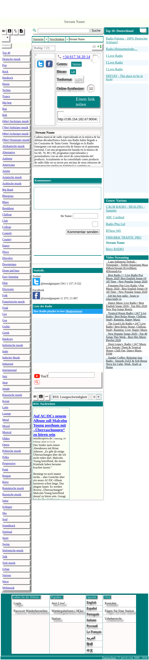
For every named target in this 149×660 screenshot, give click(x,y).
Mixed (6, 426)
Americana (8, 164)
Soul (4, 519)
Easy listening (10, 276)
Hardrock (7, 77)
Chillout (7, 214)
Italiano (91, 620)
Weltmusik (8, 587)
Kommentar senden (82, 232)
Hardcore (7, 338)
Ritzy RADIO (115, 249)
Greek (5, 332)
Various (6, 575)
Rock (5, 71)
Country (7, 239)
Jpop (5, 382)
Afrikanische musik (13, 146)
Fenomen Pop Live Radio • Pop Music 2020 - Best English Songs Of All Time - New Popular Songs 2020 (127, 288)
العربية (91, 638)
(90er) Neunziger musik (15, 139)
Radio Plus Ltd (115, 224)
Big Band (7, 189)
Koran (5, 401)
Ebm (5, 283)
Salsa (5, 500)
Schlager (7, 506)
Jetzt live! (58, 603)
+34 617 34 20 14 (76, 56)
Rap (4, 108)
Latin (5, 407)
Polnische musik (11, 450)
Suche (96, 30)
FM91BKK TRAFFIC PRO (123, 237)
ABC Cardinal (115, 217)
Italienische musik (12, 345)
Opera (5, 444)
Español (92, 608)
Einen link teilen (85, 101)
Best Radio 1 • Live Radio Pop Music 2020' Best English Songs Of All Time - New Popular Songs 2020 (126, 278)
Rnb (4, 115)
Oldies (6, 438)
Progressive (9, 463)
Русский (92, 626)
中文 (90, 650)
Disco (5, 251)
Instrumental (9, 370)
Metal (5, 419)
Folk (4, 295)
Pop (4, 65)
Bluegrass (7, 195)
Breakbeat (8, 208)
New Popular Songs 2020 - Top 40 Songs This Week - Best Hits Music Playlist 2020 (126, 337)
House (6, 83)
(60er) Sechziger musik (15, 121)
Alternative (8, 152)
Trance (6, 96)
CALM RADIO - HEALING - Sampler (125, 208)
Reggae (6, 475)
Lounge (6, 413)
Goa (4, 320)
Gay (4, 314)
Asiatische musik (12, 177)
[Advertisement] (74, 8)
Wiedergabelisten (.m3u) (67, 611)
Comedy (7, 233)
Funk (5, 307)
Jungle (6, 388)
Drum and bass (10, 270)
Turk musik (8, 562)
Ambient (7, 158)
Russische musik (11, 494)
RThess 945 (113, 231)
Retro (5, 482)
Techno (6, 90)
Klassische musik (12, 394)
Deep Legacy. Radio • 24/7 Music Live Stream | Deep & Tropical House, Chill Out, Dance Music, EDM (126, 349)
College (6, 227)
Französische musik (13, 301)
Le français (94, 632)
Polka (5, 457)
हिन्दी (90, 644)
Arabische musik (11, 183)
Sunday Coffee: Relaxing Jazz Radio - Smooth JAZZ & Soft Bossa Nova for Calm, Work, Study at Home (126, 362)
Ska (4, 513)
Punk (5, 469)
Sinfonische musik (12, 550)
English (91, 602)
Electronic (8, 289)
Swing (6, 544)
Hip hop (7, 102)
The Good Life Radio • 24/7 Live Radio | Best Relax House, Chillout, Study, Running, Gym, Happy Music (126, 326)
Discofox (7, 258)
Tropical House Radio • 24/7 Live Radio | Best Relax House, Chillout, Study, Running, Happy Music (126, 316)
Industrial (7, 363)
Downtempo (9, 264)
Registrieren (73, 311)
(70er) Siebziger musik (15, 127)
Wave (5, 581)
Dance (6, 245)
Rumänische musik (13, 488)
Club (5, 220)
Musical (7, 432)
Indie (5, 351)
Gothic (6, 326)
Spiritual (7, 531)
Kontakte (110, 603)
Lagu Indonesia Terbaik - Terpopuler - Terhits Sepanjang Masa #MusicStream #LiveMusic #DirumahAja (127, 266)
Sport (5, 538)
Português (93, 614)
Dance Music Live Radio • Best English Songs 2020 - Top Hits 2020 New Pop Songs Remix (126, 306)
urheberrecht (113, 618)
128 (73, 71)
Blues (5, 202)
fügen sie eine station (119, 611)
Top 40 (6, 52)
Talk (4, 556)
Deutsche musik (11, 59)
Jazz (4, 376)
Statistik (38, 270)
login (17, 603)
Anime (6, 171)
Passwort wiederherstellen (30, 611)
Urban (5, 569)
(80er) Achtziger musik (15, 133)
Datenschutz (109, 657)
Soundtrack (8, 525)
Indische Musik (11, 357)
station (56, 618)
